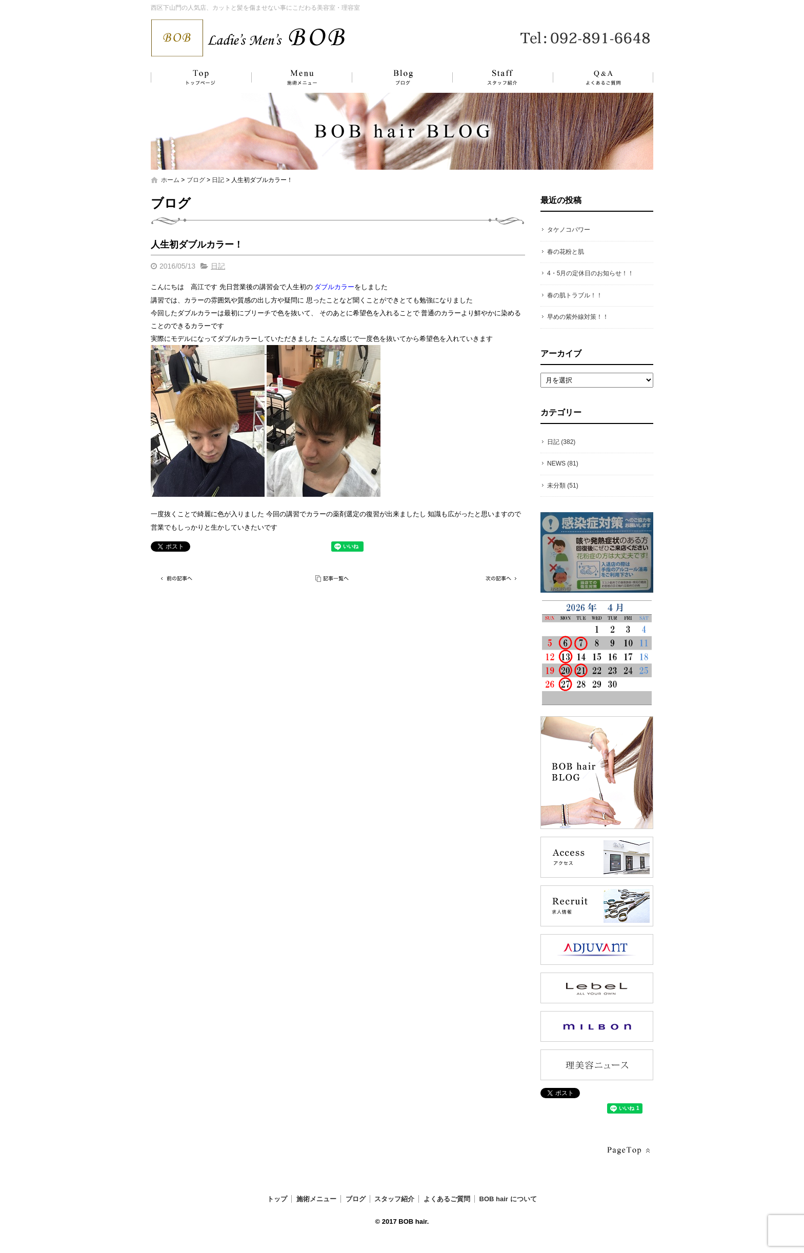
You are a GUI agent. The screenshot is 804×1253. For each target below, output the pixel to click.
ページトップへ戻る (627, 1150)
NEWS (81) (562, 463)
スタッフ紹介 (491, 77)
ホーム (170, 180)
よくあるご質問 (596, 77)
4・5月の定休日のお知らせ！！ (590, 273)
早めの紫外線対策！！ (578, 316)
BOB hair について (508, 1199)
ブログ (394, 77)
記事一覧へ (332, 578)
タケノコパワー (568, 229)
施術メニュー (297, 77)
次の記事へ (499, 578)
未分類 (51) (562, 485)
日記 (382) (561, 442)
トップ (199, 77)
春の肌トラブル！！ (574, 295)
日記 (218, 180)
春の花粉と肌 (565, 251)
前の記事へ (176, 578)
